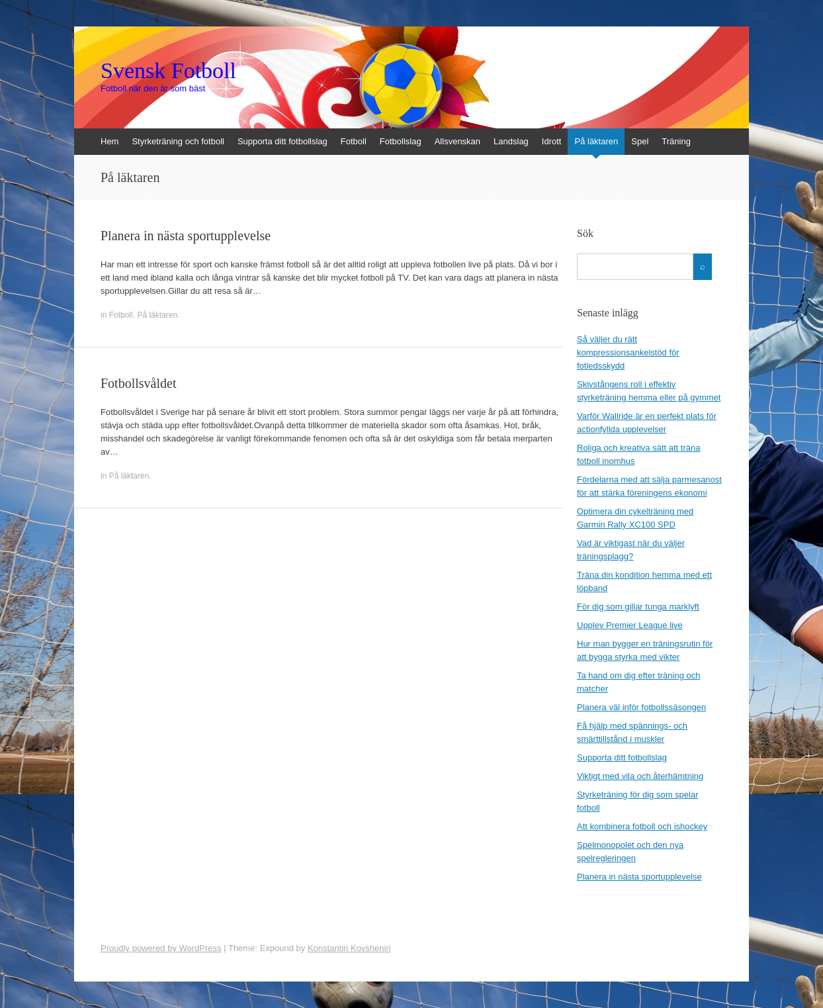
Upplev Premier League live (630, 625)
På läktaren (596, 141)
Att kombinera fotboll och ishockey (642, 826)
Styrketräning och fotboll (178, 141)
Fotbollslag (400, 141)
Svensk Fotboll (168, 71)
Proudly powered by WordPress (161, 948)
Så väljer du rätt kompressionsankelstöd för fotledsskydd (628, 352)
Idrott (552, 141)
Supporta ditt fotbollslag (282, 141)
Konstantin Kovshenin (349, 948)
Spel (639, 141)
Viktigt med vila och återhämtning (640, 776)
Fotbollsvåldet (138, 383)
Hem (109, 141)
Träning (676, 141)
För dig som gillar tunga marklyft (638, 607)
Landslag (511, 141)
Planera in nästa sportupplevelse (186, 235)
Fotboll (354, 141)
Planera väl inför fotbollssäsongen (641, 707)
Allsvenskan (457, 141)
